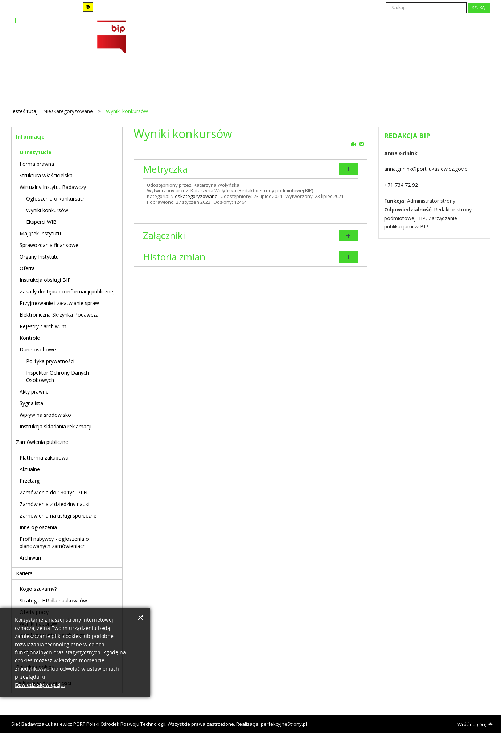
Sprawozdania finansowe (49, 245)
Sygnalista (31, 403)
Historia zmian (174, 256)
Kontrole (30, 337)
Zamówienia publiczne (42, 441)
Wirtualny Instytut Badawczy (53, 187)
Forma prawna (37, 163)
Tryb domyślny (34, 7)
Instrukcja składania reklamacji (55, 426)
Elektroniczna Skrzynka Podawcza (59, 314)
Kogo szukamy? (38, 588)
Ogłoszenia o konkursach (56, 198)
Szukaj (479, 7)
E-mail (361, 143)
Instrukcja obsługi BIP (45, 279)
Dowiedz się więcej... (40, 685)
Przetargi (30, 480)
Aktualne (30, 469)
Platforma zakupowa (44, 457)
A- (192, 7)
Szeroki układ (134, 7)
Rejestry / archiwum (43, 326)
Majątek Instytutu (40, 233)
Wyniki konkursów (47, 210)
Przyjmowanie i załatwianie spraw (59, 303)
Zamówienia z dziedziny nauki (54, 504)
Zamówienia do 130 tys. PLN (53, 492)
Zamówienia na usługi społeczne (58, 515)
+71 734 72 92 (401, 184)
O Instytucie (36, 152)
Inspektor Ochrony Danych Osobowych (57, 376)
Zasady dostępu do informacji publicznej (67, 291)
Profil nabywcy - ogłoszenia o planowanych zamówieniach (54, 542)
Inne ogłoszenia (38, 527)
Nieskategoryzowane (194, 196)
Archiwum (31, 557)
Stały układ (124, 7)
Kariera (24, 573)
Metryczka (165, 169)
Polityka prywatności (50, 361)
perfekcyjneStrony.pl (284, 724)
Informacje (30, 136)
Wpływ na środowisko (45, 414)
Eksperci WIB (41, 221)
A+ (212, 7)
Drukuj (353, 143)
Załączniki (164, 235)
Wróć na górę (475, 724)
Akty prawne (34, 391)
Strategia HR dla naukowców (53, 600)
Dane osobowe (38, 349)
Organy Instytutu (39, 256)
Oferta (27, 268)
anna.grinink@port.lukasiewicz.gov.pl (426, 168)
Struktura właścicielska (46, 175)
